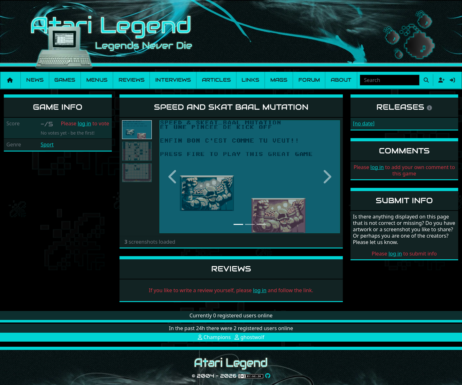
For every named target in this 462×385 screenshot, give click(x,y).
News (34, 80)
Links (250, 80)
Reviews (131, 80)
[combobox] (390, 80)
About (341, 80)
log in (84, 123)
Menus (96, 80)
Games (64, 80)
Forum (309, 80)
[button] (173, 176)
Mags (278, 80)
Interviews (173, 80)
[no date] (364, 123)
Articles (216, 80)
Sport (47, 144)
